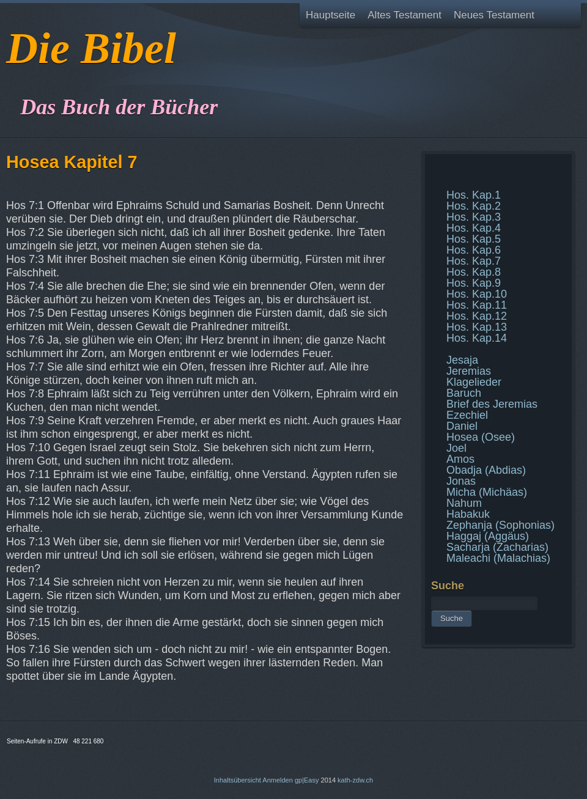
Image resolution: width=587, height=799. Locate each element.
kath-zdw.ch (355, 780)
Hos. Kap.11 (476, 305)
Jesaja (462, 360)
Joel (456, 448)
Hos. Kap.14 (476, 338)
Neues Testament (494, 15)
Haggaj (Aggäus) (487, 536)
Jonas (461, 481)
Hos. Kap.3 (473, 217)
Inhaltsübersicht (237, 780)
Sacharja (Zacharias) (497, 547)
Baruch (463, 393)
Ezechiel (467, 415)
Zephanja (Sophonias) (500, 525)
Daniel (462, 426)
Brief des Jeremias (491, 404)
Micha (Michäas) (486, 492)
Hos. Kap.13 (476, 327)
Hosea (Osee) (480, 437)
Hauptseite (330, 15)
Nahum (464, 503)
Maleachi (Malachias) (498, 558)
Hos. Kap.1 (473, 195)
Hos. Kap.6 (473, 250)
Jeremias (468, 371)
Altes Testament (404, 15)
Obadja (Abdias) (486, 470)
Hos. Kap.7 (473, 261)
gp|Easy (307, 780)
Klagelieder (473, 382)
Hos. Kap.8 (473, 272)
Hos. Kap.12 (476, 316)
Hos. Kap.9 (473, 283)
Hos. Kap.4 (473, 228)
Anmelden (277, 780)
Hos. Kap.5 (473, 239)
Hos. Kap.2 (473, 206)
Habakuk (468, 514)
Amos (460, 459)
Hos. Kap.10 (476, 294)
